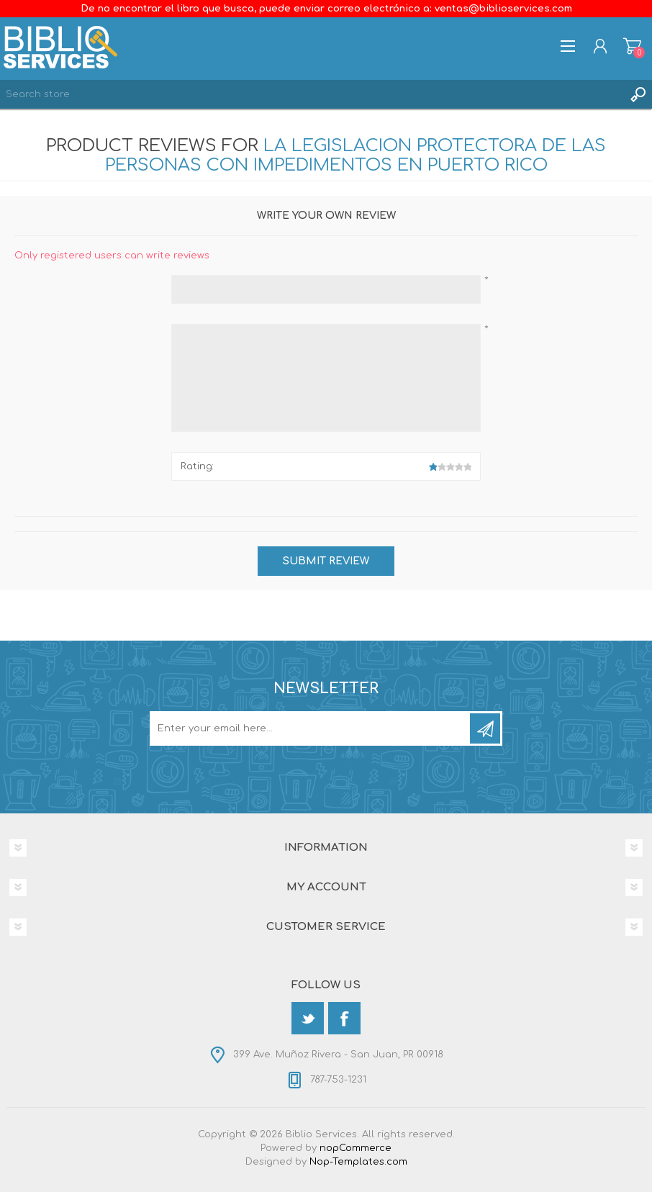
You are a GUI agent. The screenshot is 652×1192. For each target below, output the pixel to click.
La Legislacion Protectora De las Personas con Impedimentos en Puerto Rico (356, 155)
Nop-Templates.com (358, 1162)
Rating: (197, 466)
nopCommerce (355, 1148)
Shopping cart (632, 46)
